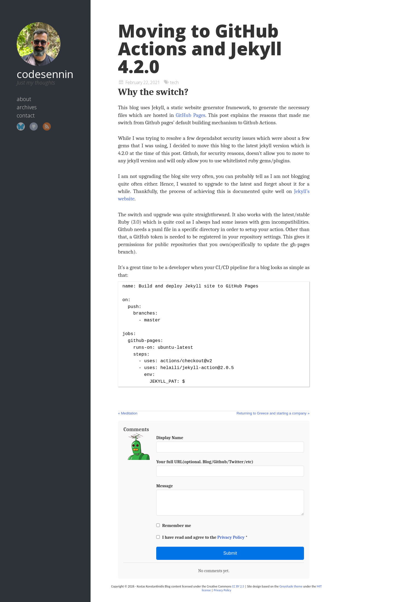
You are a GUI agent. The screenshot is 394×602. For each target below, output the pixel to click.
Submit (230, 557)
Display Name (169, 437)
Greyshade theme (290, 591)
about (18, 91)
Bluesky (15, 119)
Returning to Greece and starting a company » (273, 413)
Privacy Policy (231, 541)
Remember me (173, 530)
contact (20, 107)
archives (21, 99)
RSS (41, 119)
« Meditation (127, 413)
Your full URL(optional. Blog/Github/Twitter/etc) (204, 461)
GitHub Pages (190, 115)
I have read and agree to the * (202, 541)
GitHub (28, 119)
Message (164, 485)
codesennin (39, 66)
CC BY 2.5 (238, 591)
